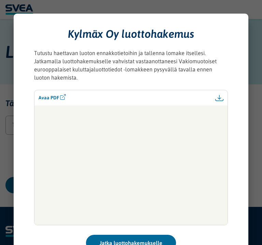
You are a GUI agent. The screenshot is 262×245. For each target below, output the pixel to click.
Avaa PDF (52, 97)
